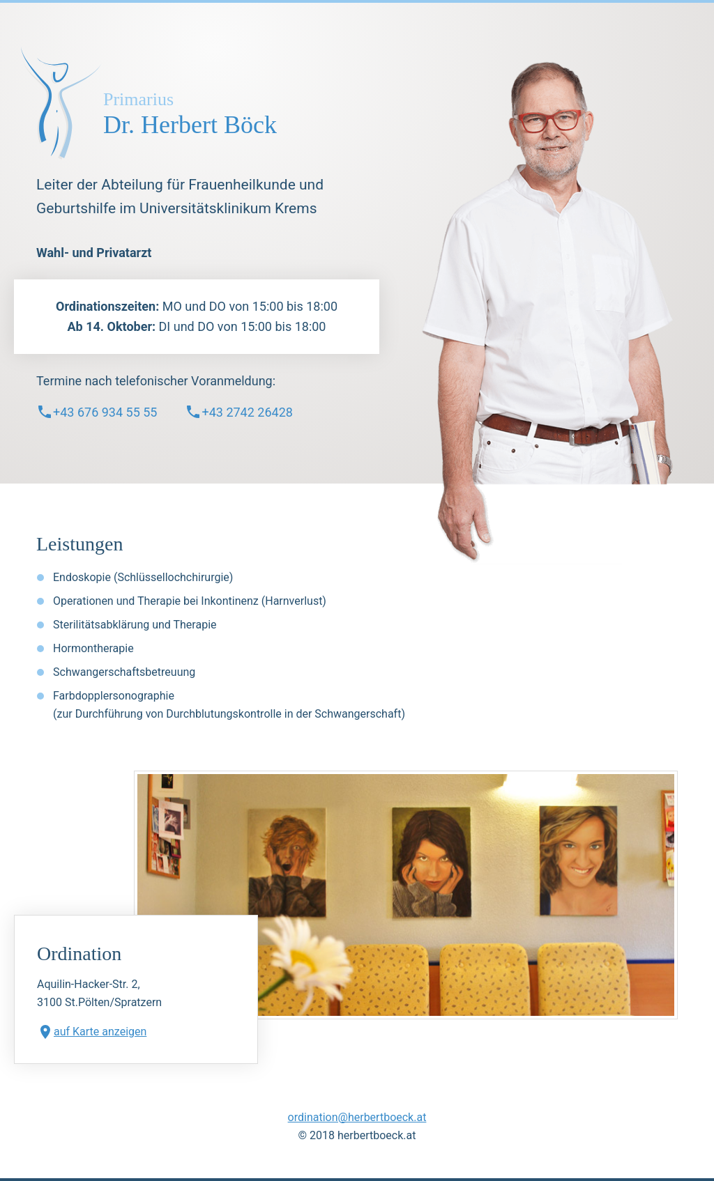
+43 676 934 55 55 (96, 411)
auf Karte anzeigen (91, 1032)
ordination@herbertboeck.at (357, 1117)
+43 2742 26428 (238, 411)
